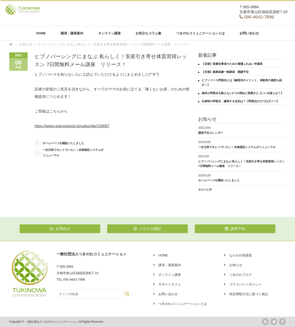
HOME (41, 33)
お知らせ (235, 265)
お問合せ (60, 229)
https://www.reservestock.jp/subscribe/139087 (72, 126)
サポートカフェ (169, 284)
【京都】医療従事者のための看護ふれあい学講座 (232, 63)
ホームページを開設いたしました (63, 143)
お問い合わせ (249, 33)
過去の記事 (205, 189)
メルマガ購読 (147, 229)
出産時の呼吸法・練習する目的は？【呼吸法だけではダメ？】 (240, 101)
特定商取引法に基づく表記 (248, 294)
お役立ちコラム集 (148, 33)
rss (265, 321)
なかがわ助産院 (240, 255)
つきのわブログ (240, 274)
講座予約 (235, 229)
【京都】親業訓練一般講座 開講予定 (225, 72)
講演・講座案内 (72, 33)
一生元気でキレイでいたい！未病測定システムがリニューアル (73, 152)
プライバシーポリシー (245, 284)
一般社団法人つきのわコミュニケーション (51, 321)
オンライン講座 (109, 33)
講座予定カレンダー (210, 132)
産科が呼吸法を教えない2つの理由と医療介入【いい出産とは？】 (242, 93)
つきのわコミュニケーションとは (200, 33)
